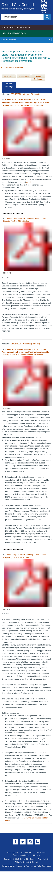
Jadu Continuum (44, 866)
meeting (29, 182)
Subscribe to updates (14, 67)
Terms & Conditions (21, 855)
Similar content (8, 40)
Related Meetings (9, 85)
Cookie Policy (40, 852)
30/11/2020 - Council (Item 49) (25, 94)
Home (5, 27)
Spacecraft (20, 866)
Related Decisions (38, 77)
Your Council (16, 27)
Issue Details (8, 76)
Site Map (36, 855)
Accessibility (12, 852)
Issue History (23, 76)
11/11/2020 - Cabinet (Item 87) (25, 343)
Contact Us (26, 852)
